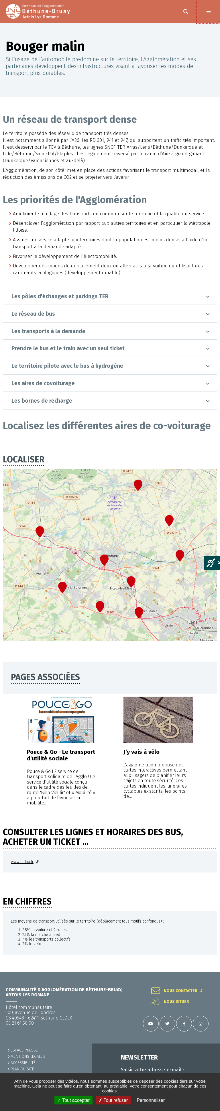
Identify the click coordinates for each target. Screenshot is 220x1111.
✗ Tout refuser (113, 1100)
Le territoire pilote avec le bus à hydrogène (67, 366)
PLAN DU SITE (22, 1069)
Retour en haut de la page (208, 972)
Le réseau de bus (33, 314)
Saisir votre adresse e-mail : (152, 1070)
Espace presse (24, 1050)
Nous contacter (180, 991)
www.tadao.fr (22, 862)
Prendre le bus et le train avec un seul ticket (68, 348)
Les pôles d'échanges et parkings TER (60, 296)
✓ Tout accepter (73, 1100)
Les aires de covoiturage (43, 383)
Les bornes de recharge (41, 401)
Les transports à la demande (48, 331)
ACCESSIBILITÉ (23, 1062)
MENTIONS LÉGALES (28, 1056)
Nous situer (176, 1001)
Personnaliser (151, 1100)
